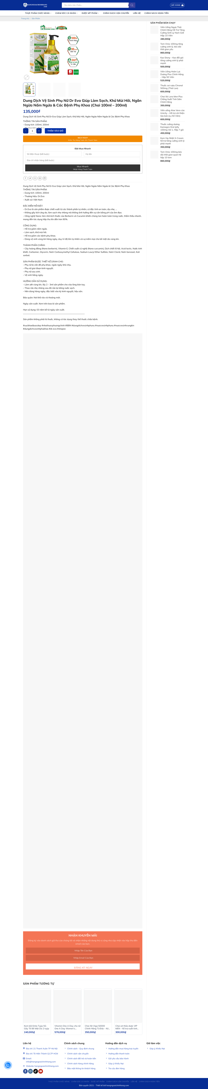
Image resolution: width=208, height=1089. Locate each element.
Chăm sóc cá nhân (66, 13)
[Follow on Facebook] (25, 1071)
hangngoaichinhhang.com (117, 1085)
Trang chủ (25, 18)
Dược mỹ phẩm (90, 13)
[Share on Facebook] (25, 178)
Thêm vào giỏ (55, 130)
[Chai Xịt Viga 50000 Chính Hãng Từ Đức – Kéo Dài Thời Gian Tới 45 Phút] (98, 1006)
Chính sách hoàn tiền (156, 13)
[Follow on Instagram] (30, 1071)
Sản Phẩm (36, 18)
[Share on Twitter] (30, 178)
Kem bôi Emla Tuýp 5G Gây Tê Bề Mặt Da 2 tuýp (36, 1027)
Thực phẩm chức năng (38, 13)
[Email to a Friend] (35, 178)
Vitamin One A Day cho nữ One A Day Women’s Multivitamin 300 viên (67, 1027)
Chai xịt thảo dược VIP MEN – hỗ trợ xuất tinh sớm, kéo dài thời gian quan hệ (126, 1027)
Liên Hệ (136, 13)
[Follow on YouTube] (40, 1071)
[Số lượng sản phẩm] (32, 130)
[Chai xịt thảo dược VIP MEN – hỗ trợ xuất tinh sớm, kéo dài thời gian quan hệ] (128, 1006)
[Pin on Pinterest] (40, 178)
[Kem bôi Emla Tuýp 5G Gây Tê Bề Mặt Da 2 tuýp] (37, 1006)
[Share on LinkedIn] (44, 178)
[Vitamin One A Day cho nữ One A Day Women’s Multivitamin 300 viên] (67, 1006)
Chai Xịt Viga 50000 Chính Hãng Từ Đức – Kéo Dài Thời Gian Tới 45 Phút (97, 1027)
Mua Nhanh (83, 168)
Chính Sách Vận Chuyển (116, 13)
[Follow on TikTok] (35, 1071)
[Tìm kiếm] (132, 5)
